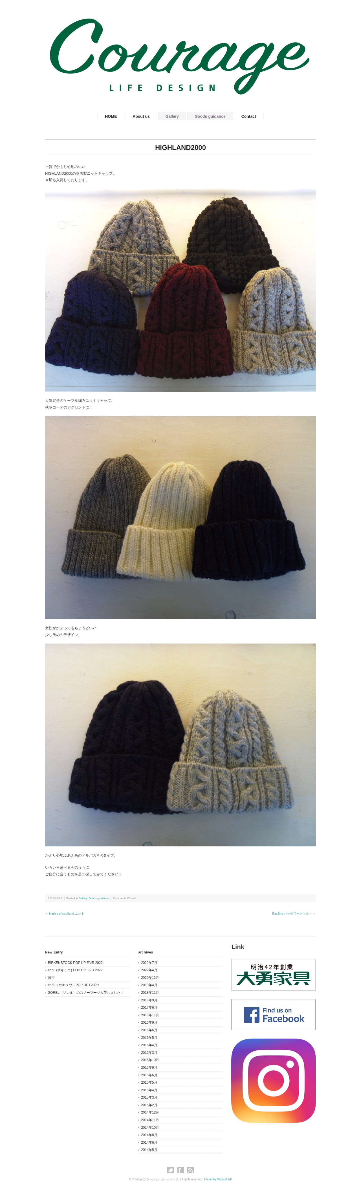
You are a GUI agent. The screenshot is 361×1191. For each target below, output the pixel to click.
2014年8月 (149, 1135)
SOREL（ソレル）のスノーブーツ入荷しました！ (86, 993)
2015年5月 (149, 1082)
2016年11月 (150, 1015)
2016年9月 (149, 1022)
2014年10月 (150, 1128)
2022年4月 (149, 970)
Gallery (172, 116)
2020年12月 (150, 978)
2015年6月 (149, 1075)
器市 (51, 978)
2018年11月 (150, 993)
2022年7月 (149, 963)
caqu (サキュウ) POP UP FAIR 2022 (75, 970)
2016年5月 (149, 1038)
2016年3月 (149, 1053)
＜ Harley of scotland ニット (64, 913)
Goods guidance (210, 116)
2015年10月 (150, 1060)
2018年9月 (149, 1000)
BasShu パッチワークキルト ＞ (294, 913)
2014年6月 (149, 1143)
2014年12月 (150, 1112)
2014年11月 (150, 1120)
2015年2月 (149, 1105)
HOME (111, 116)
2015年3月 (149, 1097)
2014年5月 (149, 1150)
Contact (248, 116)
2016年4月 (149, 1045)
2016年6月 (149, 1030)
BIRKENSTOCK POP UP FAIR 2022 (75, 963)
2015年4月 (149, 1090)
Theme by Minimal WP (218, 1179)
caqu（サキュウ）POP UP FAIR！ (74, 985)
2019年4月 (149, 985)
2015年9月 (149, 1068)
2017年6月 (149, 1008)
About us (141, 116)
